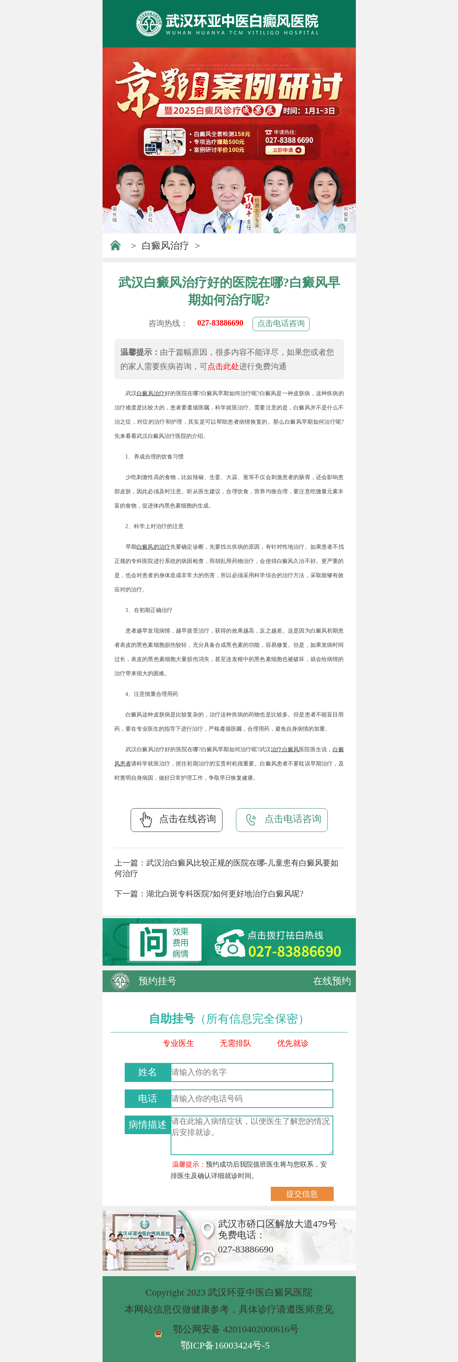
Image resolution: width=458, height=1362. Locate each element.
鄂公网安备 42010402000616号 (236, 1329)
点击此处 (223, 366)
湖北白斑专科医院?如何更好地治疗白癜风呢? (225, 893)
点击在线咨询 (176, 819)
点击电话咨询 (281, 323)
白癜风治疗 (165, 246)
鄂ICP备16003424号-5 (225, 1345)
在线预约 (332, 981)
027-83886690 (220, 322)
